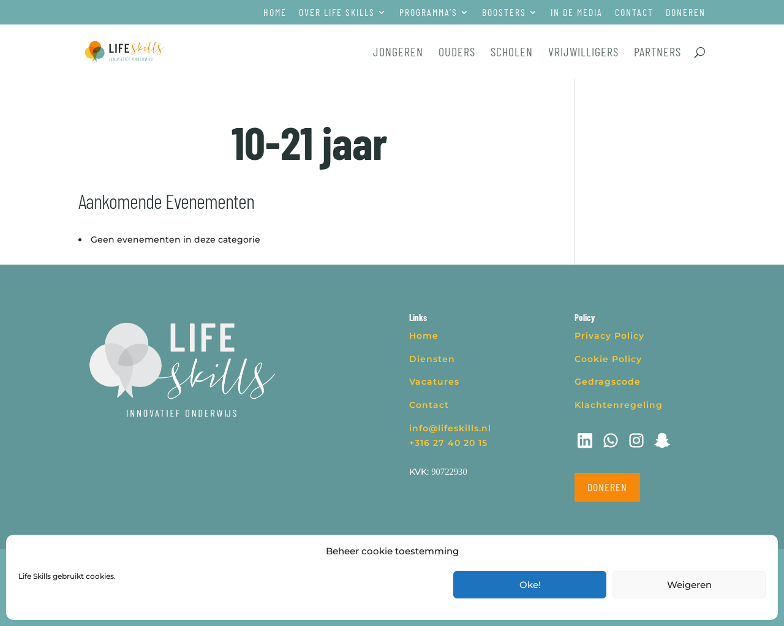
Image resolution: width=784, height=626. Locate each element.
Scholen (512, 53)
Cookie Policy (608, 358)
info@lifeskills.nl (450, 428)
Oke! (530, 584)
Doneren (686, 12)
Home (275, 12)
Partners (657, 53)
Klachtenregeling (619, 404)
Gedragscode (608, 381)
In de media (577, 12)
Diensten (432, 358)
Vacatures (434, 381)
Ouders (457, 53)
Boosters (504, 12)
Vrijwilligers (583, 53)
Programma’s (428, 12)
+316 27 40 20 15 (448, 442)
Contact (634, 12)
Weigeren (689, 584)
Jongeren (398, 53)
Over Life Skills (337, 12)
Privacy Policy (609, 335)
